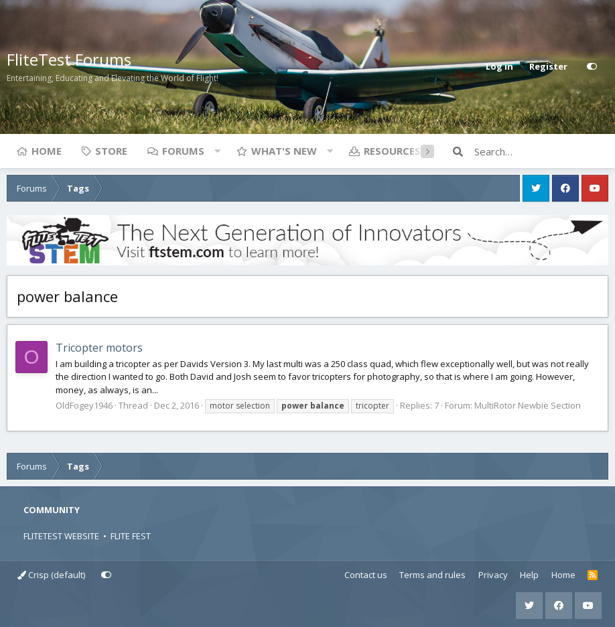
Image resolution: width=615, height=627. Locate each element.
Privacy (493, 575)
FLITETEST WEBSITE (61, 536)
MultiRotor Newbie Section (527, 405)
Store (111, 150)
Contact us (365, 575)
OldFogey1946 (84, 405)
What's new (284, 150)
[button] (217, 150)
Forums (183, 150)
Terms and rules (432, 575)
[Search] (541, 151)
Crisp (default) (51, 575)
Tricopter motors (99, 347)
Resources (392, 150)
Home (46, 150)
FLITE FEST (131, 536)
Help (529, 575)
